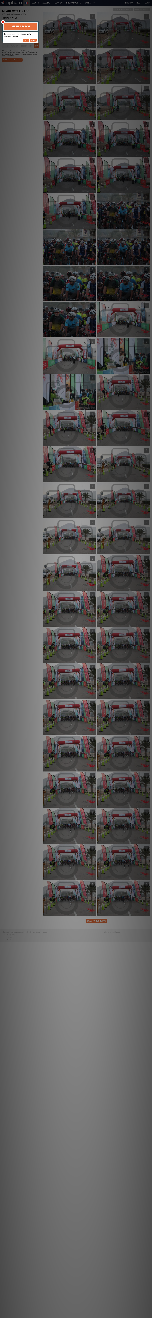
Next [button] (33, 40)
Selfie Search (20, 26)
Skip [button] (26, 40)
